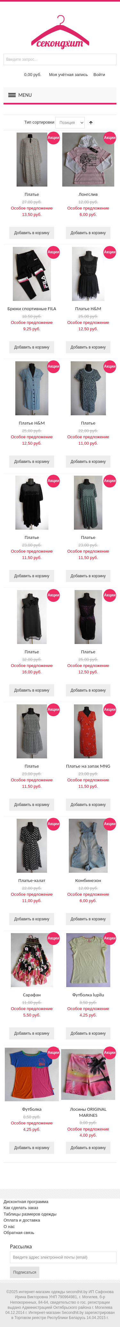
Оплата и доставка (22, 1220)
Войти (99, 74)
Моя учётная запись (68, 74)
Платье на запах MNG (88, 766)
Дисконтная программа (26, 1201)
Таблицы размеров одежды (30, 1214)
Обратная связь (19, 1232)
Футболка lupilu (88, 995)
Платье (32, 194)
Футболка (32, 1109)
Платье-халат (31, 880)
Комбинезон (88, 880)
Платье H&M (88, 308)
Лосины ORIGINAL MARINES (88, 1112)
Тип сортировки (39, 122)
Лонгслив (88, 194)
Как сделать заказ (21, 1207)
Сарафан (32, 995)
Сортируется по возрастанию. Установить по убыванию (91, 122)
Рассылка (21, 1246)
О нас (9, 1226)
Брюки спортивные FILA (31, 308)
